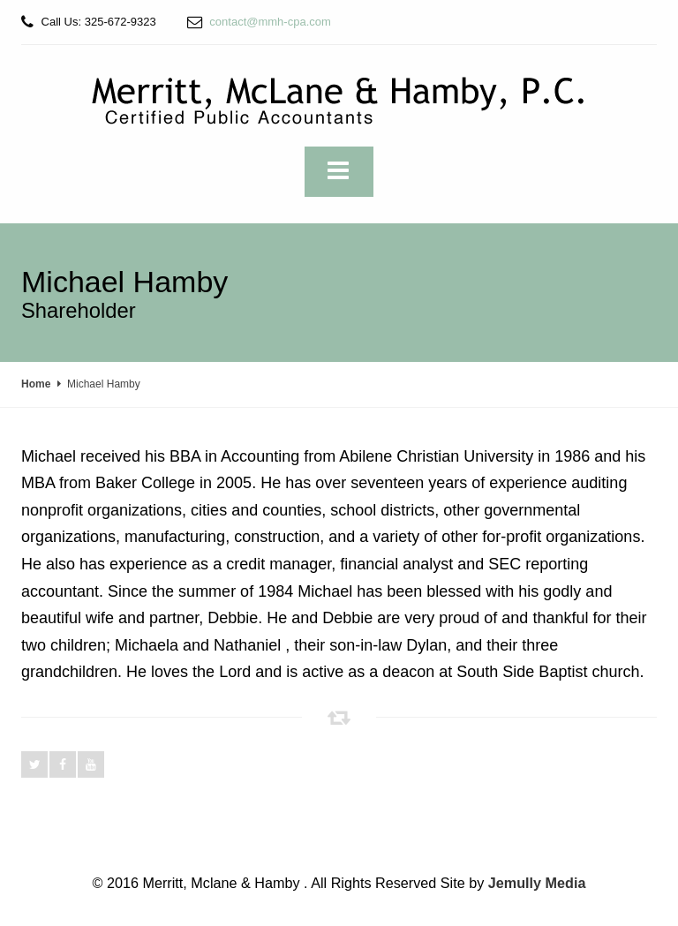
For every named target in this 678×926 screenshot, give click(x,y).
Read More (339, 801)
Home (35, 384)
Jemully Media (537, 883)
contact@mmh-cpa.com (269, 21)
